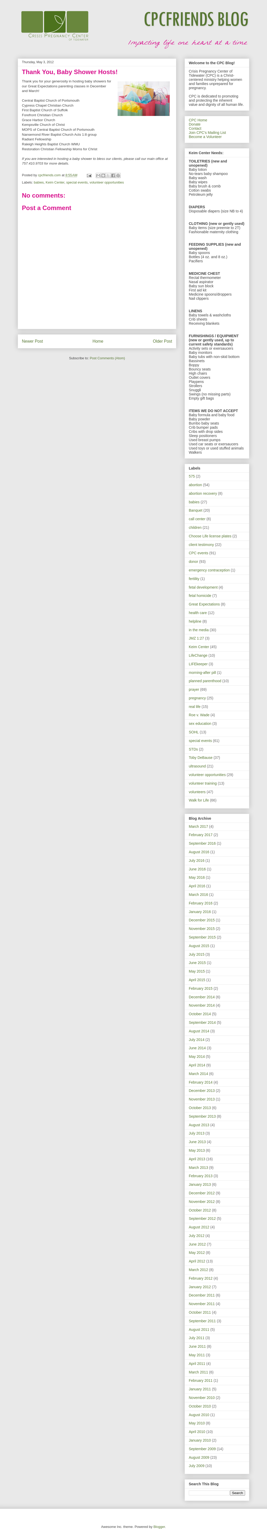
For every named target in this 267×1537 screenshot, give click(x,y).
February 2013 (201, 1176)
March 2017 (198, 826)
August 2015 (199, 946)
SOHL (194, 732)
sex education (200, 723)
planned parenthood (205, 681)
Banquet (195, 510)
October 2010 (200, 1406)
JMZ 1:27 (196, 638)
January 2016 (200, 912)
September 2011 (202, 1321)
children (195, 527)
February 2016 (201, 903)
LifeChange (198, 655)
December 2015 (202, 920)
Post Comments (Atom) (107, 358)
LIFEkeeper (198, 664)
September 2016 (202, 843)
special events (77, 182)
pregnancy (197, 698)
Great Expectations (204, 604)
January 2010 (200, 1440)
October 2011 (200, 1312)
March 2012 (198, 1270)
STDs (193, 749)
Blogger (159, 1527)
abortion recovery (203, 493)
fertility (194, 579)
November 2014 (202, 1005)
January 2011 (200, 1389)
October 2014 (200, 1014)
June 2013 (197, 1142)
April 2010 (197, 1432)
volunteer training (203, 783)
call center (197, 519)
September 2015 (202, 937)
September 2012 (202, 1218)
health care (198, 613)
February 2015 (201, 988)
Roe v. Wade (199, 715)
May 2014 (197, 1056)
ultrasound (197, 766)
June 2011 (197, 1346)
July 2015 (196, 954)
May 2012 (197, 1253)
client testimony (201, 545)
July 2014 (196, 1040)
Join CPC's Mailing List (207, 133)
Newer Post (32, 341)
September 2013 (202, 1116)
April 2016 (197, 886)
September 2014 (202, 1022)
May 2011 (197, 1355)
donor (193, 561)
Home (98, 341)
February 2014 (201, 1082)
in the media (199, 630)
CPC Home (198, 120)
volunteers (197, 792)
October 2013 (200, 1108)
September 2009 (202, 1449)
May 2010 (197, 1423)
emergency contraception (209, 570)
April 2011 (197, 1364)
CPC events (198, 553)
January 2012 (200, 1287)
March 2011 (198, 1372)
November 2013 (202, 1099)
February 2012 (201, 1278)
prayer (194, 689)
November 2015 (202, 929)
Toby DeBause (201, 758)
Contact (195, 128)
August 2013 (199, 1125)
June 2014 (197, 1048)
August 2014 (199, 1031)
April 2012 (197, 1261)
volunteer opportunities (107, 182)
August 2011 (199, 1329)
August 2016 (199, 852)
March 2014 (198, 1074)
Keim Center (55, 182)
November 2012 (202, 1202)
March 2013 (198, 1167)
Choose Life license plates (210, 536)
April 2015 (197, 980)
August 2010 (199, 1415)
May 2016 (197, 877)
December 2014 (202, 997)
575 (192, 476)
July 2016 (196, 860)
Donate (195, 124)
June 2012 (197, 1244)
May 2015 (197, 971)
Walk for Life (199, 800)
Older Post (162, 341)
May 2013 (197, 1150)
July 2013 (196, 1133)
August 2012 (199, 1227)
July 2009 (196, 1466)
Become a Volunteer (205, 137)
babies (39, 182)
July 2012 (196, 1236)
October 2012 (200, 1210)
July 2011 (196, 1338)
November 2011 (202, 1304)
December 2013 (202, 1091)
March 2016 (198, 895)
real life (195, 707)
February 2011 (201, 1380)
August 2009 (199, 1457)
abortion (195, 485)
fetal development (203, 587)
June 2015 (197, 963)
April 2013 (197, 1159)
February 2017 (201, 835)
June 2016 (197, 869)
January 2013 (200, 1184)
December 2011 (202, 1295)
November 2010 (202, 1398)
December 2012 (202, 1193)
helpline (195, 621)
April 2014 (197, 1065)
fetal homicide (200, 596)
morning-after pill (202, 672)
